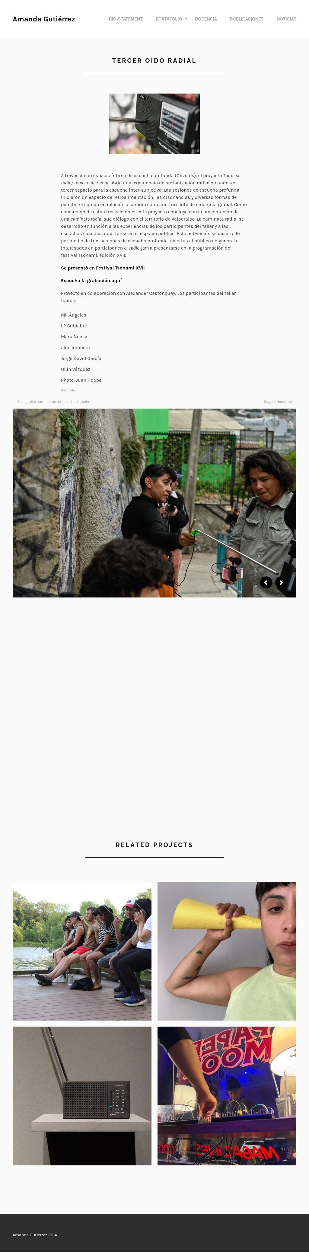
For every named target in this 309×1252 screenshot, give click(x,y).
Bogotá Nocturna (278, 402)
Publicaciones (246, 19)
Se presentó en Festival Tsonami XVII (103, 268)
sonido (69, 390)
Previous (266, 582)
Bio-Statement (126, 19)
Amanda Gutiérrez (44, 19)
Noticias (286, 19)
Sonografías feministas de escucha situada (53, 402)
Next (281, 582)
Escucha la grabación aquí (91, 280)
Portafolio (169, 19)
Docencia (206, 19)
